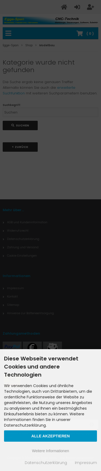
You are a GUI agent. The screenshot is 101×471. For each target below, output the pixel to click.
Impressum (86, 462)
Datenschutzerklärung (46, 462)
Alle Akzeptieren (50, 436)
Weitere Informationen (50, 451)
